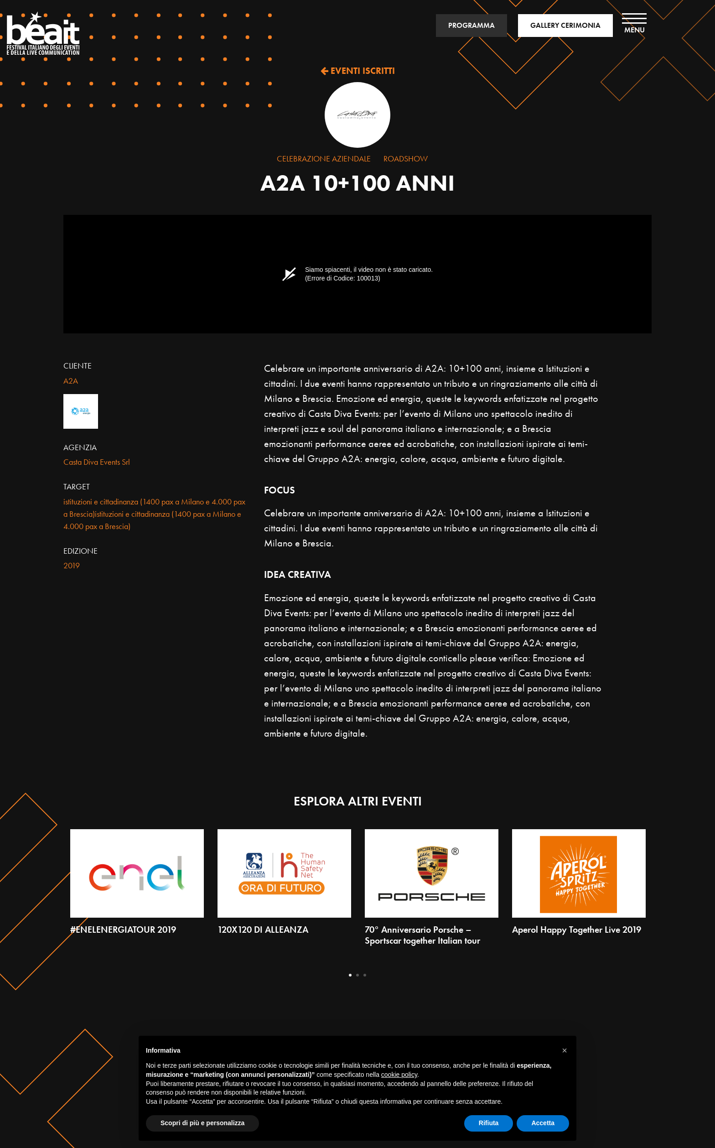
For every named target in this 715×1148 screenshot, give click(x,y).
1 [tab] (350, 975)
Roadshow (405, 158)
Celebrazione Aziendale (324, 158)
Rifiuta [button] (489, 1123)
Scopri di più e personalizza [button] (202, 1123)
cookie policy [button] (399, 1074)
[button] (564, 1050)
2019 (71, 565)
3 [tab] (364, 975)
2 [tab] (357, 975)
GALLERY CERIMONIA (565, 25)
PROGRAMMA (471, 25)
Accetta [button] (542, 1123)
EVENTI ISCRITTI (358, 71)
